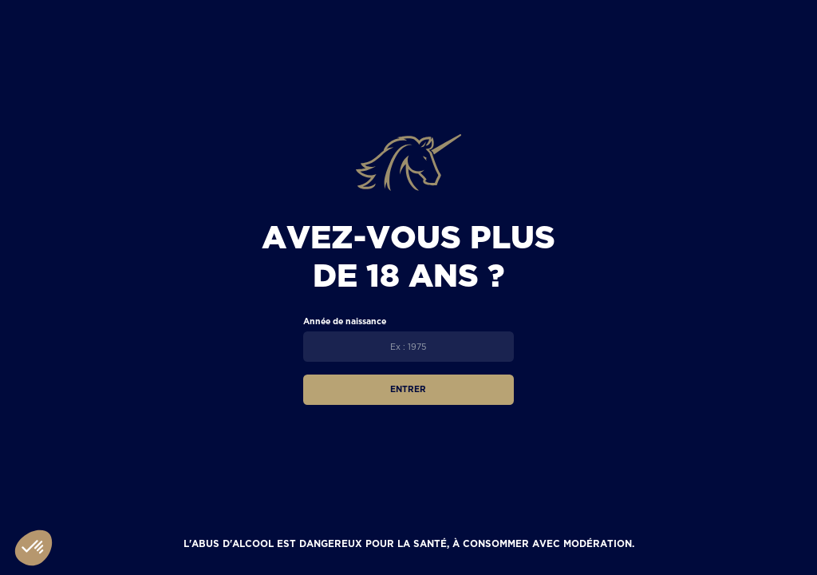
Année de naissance (344, 321)
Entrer (408, 389)
